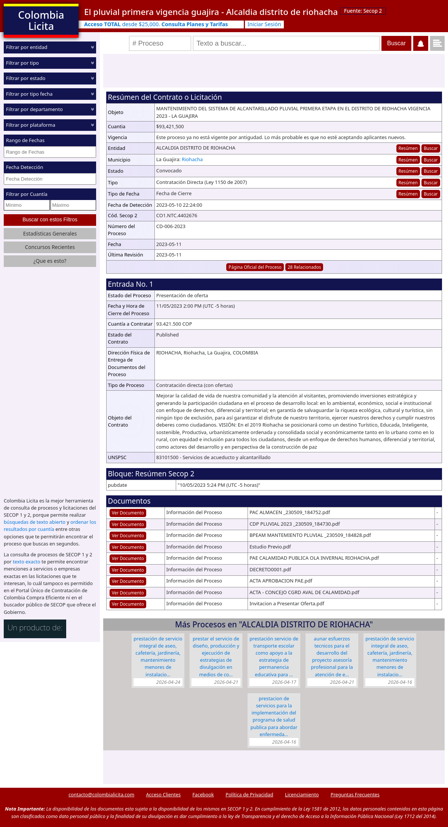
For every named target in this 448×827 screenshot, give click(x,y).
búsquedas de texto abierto (34, 522)
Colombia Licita (41, 20)
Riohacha (192, 159)
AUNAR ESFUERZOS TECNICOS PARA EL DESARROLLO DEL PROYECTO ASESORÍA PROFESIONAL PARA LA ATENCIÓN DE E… (332, 656)
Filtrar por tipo (22, 62)
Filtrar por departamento (34, 109)
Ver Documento (128, 513)
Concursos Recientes (50, 246)
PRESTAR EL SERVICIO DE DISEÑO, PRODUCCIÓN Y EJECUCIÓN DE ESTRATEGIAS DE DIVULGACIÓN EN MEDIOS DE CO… (216, 656)
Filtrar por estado (25, 78)
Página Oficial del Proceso (255, 267)
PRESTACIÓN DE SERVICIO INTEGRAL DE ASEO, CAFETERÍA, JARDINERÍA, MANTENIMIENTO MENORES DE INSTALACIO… (158, 656)
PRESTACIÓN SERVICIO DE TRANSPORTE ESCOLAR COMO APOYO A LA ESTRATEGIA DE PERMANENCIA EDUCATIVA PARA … (273, 656)
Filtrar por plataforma (30, 124)
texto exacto (26, 561)
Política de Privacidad (249, 794)
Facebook (203, 794)
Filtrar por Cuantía (26, 194)
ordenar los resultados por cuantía (50, 525)
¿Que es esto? (49, 260)
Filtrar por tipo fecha (29, 93)
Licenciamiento (302, 794)
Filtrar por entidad (26, 47)
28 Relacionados (304, 267)
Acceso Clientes (163, 794)
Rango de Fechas (25, 140)
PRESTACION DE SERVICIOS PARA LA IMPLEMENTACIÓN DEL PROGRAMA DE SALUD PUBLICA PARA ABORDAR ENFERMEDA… (274, 716)
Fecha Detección (24, 167)
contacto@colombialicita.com (101, 794)
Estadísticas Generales (50, 233)
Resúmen (407, 148)
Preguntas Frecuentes (355, 794)
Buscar (431, 148)
